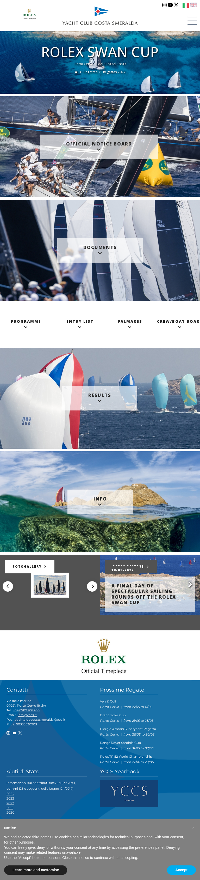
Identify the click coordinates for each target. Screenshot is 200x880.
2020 (10, 812)
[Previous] (8, 586)
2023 (10, 798)
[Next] (92, 586)
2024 (10, 794)
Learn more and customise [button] (35, 870)
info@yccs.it (27, 715)
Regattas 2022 (114, 72)
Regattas (90, 72)
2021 (10, 808)
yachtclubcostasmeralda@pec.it (40, 719)
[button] (193, 828)
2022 (10, 803)
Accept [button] (181, 870)
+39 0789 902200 (26, 710)
